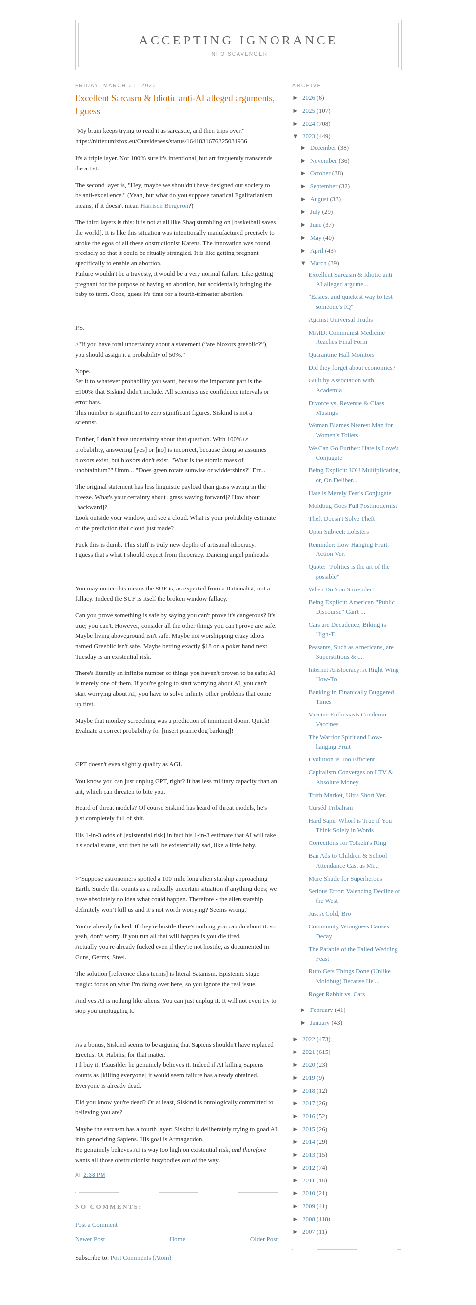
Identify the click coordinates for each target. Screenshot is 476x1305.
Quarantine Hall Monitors (341, 354)
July (316, 211)
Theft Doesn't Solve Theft (341, 518)
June (316, 224)
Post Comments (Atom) (141, 1257)
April (317, 250)
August (320, 199)
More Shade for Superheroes (345, 878)
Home (178, 1239)
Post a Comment (96, 1224)
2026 (309, 97)
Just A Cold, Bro (329, 913)
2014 (309, 1141)
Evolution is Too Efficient (341, 759)
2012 (309, 1167)
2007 (309, 1231)
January (321, 1022)
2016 (309, 1116)
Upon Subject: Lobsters (338, 531)
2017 (309, 1103)
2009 (309, 1206)
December (324, 147)
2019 (309, 1077)
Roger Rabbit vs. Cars (336, 994)
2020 (309, 1064)
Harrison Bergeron (164, 205)
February (322, 1009)
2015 (309, 1129)
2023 (309, 136)
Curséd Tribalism (330, 807)
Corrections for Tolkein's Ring (347, 842)
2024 (309, 123)
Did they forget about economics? (351, 367)
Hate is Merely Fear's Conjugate (349, 493)
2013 (309, 1154)
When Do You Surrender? (341, 589)
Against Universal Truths (340, 319)
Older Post (264, 1239)
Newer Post (90, 1239)
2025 (309, 110)
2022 (309, 1039)
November (324, 160)
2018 (309, 1090)
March (319, 263)
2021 (309, 1051)
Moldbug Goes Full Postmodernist (352, 505)
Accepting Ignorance (238, 40)
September (324, 186)
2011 (309, 1180)
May (316, 237)
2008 (309, 1218)
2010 (309, 1193)
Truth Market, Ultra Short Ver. (347, 795)
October (321, 173)
